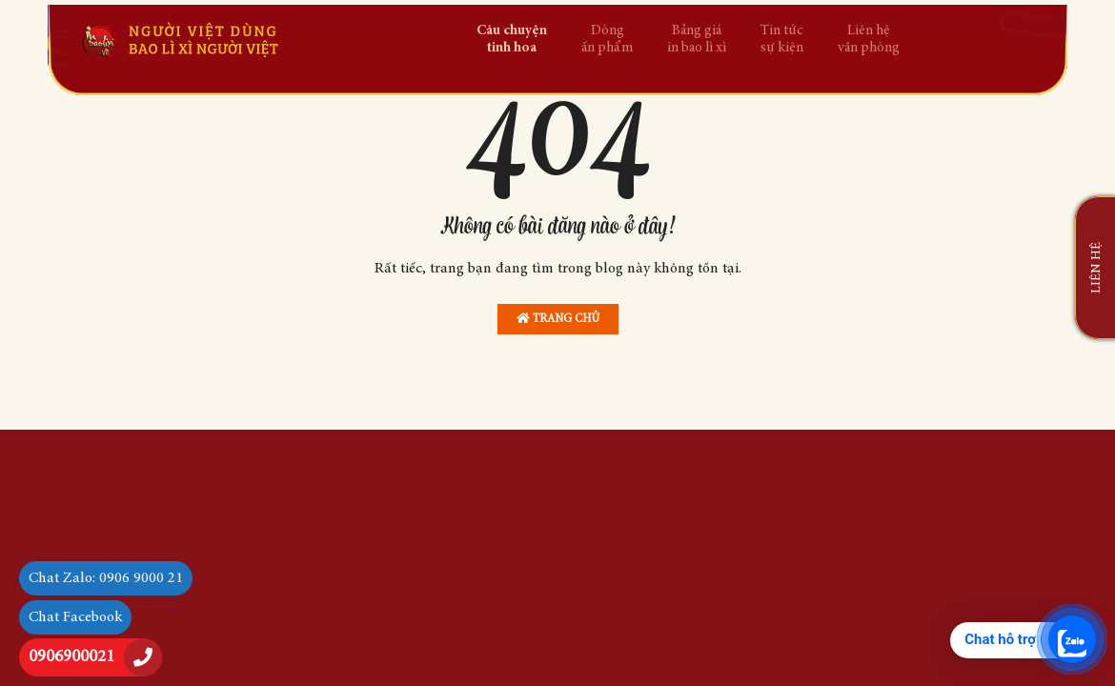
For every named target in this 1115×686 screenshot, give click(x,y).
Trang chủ (558, 319)
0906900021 (71, 657)
